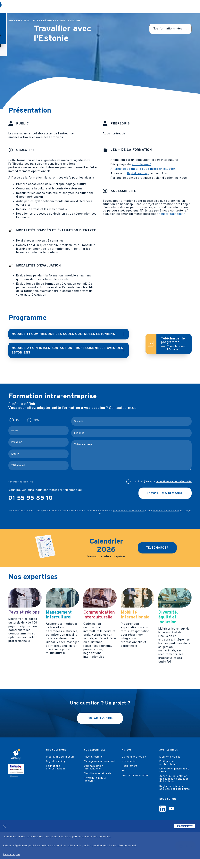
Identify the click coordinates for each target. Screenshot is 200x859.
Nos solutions (42, 7)
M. (17, 415)
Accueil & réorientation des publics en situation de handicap (174, 806)
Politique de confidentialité (168, 789)
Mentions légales (169, 783)
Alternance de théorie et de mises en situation (143, 169)
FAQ (124, 797)
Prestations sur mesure (60, 783)
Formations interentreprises (55, 794)
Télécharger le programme (174, 341)
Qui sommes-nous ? (134, 783)
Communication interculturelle (93, 794)
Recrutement (129, 793)
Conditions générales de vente (174, 797)
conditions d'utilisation (166, 506)
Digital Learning (138, 173)
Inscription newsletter (135, 802)
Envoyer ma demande (165, 488)
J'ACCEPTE (184, 826)
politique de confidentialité (128, 506)
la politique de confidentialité (174, 477)
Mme (37, 415)
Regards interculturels (125, 7)
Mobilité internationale (98, 800)
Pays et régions (43, 20)
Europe (62, 20)
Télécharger (157, 543)
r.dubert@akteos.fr (172, 214)
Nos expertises (70, 7)
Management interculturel (99, 788)
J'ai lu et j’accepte (162, 477)
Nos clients (129, 788)
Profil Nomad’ (141, 164)
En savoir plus (11, 854)
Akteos (95, 7)
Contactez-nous (100, 745)
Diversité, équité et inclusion (95, 806)
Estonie (75, 20)
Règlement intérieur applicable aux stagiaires (174, 814)
